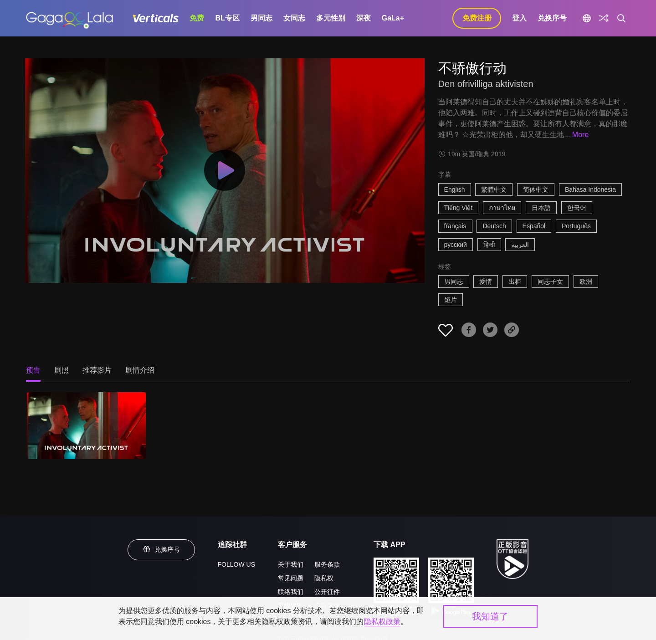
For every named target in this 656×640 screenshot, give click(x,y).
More (580, 134)
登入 (519, 18)
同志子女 (550, 281)
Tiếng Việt (458, 207)
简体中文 (535, 189)
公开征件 (327, 591)
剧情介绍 (139, 370)
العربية (520, 244)
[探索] (603, 18)
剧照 (61, 370)
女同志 (294, 18)
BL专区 (227, 18)
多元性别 (330, 18)
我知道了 (490, 616)
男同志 (261, 18)
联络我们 (290, 591)
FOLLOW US (236, 564)
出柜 (514, 281)
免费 (197, 18)
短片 (450, 299)
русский (455, 244)
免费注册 (477, 18)
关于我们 (290, 564)
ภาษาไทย (502, 207)
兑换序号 (552, 18)
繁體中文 (494, 189)
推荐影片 (97, 370)
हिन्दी (489, 244)
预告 (33, 370)
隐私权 (323, 578)
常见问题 (290, 578)
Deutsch (494, 226)
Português (576, 226)
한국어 (576, 207)
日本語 (541, 207)
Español (534, 226)
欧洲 (585, 281)
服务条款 (327, 564)
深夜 (363, 18)
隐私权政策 (382, 621)
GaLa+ (393, 18)
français (455, 226)
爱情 (485, 281)
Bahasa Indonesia (590, 189)
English (454, 189)
